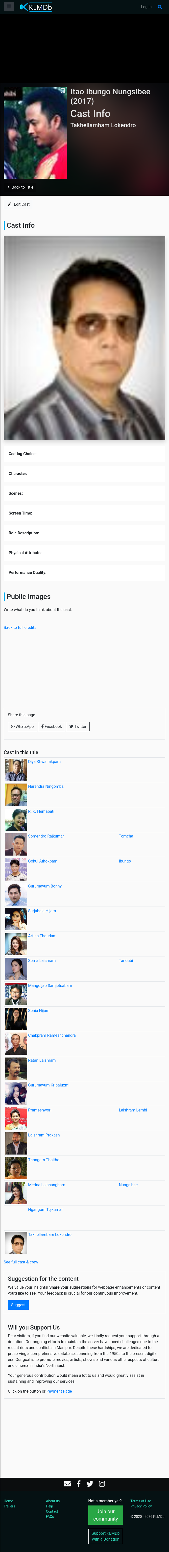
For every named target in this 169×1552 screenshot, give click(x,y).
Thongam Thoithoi (44, 1160)
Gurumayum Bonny (45, 886)
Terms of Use (140, 1501)
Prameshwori (39, 1110)
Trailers (9, 1506)
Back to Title (20, 187)
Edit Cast (18, 205)
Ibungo (125, 861)
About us (53, 1501)
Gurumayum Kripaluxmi (49, 1085)
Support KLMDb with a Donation (106, 1536)
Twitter (77, 726)
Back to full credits (20, 627)
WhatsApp (22, 726)
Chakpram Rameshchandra (52, 1035)
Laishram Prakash (44, 1135)
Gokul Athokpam (42, 861)
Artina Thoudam (42, 936)
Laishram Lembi (133, 1110)
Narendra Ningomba (46, 786)
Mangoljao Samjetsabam (50, 985)
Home (8, 1501)
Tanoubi (126, 960)
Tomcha (126, 836)
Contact (52, 1511)
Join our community (105, 1515)
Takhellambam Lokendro (50, 1234)
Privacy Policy (141, 1506)
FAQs (50, 1517)
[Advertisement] (85, 48)
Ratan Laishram (42, 1060)
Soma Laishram (42, 960)
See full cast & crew (21, 1262)
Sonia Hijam (38, 1010)
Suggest (18, 1305)
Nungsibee (128, 1184)
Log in (146, 6)
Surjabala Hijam (42, 911)
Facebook (51, 726)
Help (49, 1506)
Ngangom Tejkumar (45, 1209)
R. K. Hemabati (41, 811)
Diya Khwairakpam (44, 761)
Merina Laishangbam (46, 1184)
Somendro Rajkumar (46, 836)
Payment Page (59, 1391)
